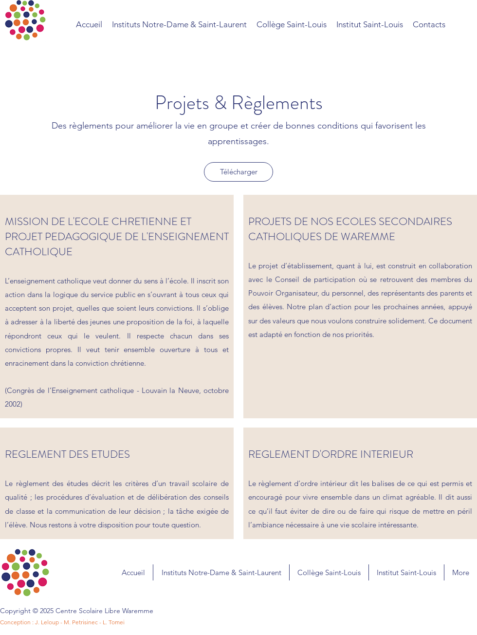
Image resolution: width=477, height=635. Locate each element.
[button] (429, 24)
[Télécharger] (238, 172)
